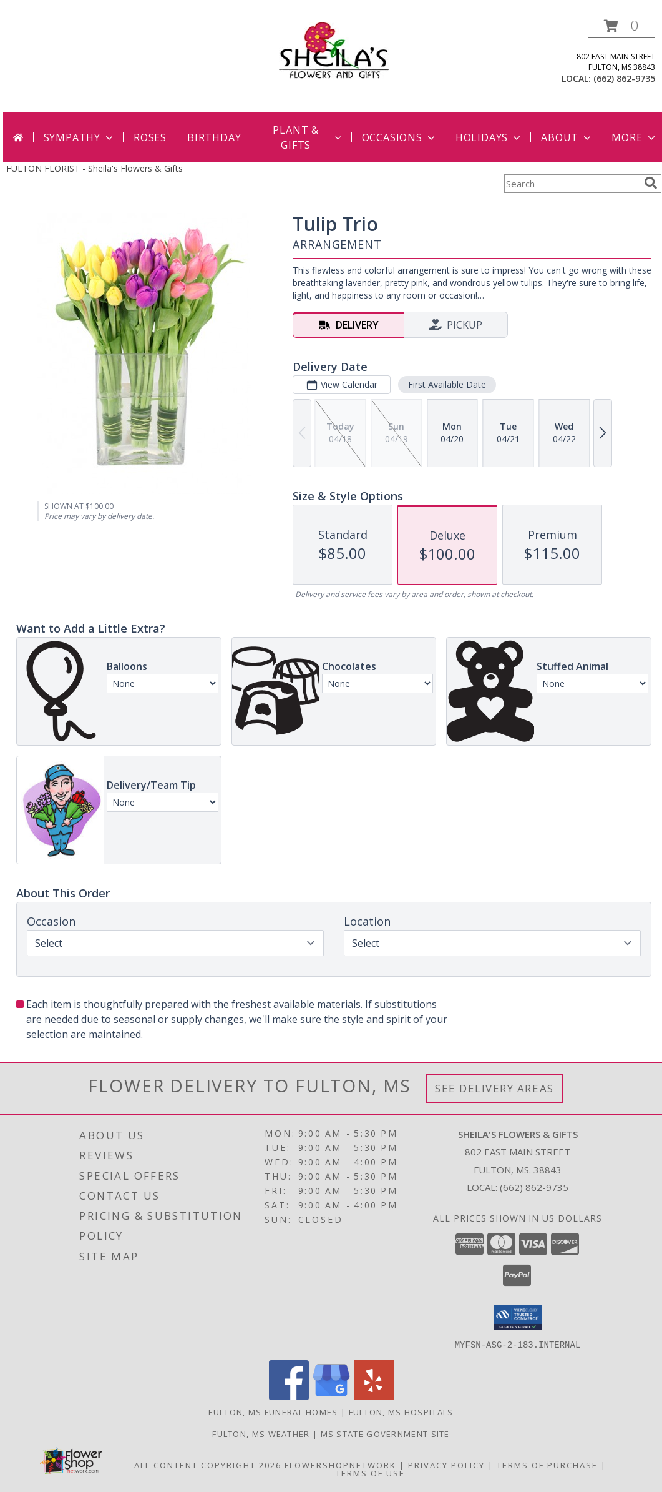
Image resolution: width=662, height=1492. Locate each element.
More (634, 137)
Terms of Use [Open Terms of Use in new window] (370, 1472)
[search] (651, 183)
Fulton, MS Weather (260, 1433)
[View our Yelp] (374, 1396)
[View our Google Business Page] (331, 1396)
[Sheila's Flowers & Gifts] (334, 50)
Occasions (399, 137)
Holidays (489, 137)
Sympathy (79, 137)
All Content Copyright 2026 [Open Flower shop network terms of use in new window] (207, 1464)
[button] (621, 26)
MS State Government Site (385, 1433)
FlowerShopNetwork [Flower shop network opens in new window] (340, 1464)
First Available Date (447, 384)
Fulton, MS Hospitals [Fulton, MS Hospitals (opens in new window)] (401, 1411)
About (567, 137)
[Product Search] (571, 183)
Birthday (214, 137)
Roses (150, 137)
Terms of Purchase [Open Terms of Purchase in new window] (547, 1464)
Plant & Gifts (308, 137)
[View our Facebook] (289, 1396)
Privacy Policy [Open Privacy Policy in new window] (446, 1464)
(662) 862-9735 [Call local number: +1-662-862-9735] (624, 78)
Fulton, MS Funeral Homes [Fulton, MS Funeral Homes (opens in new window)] (273, 1411)
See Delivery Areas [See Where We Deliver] (494, 1088)
